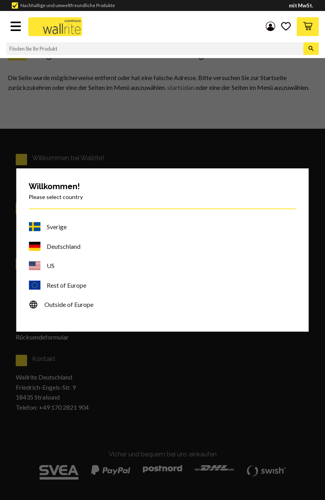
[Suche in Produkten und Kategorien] (154, 48)
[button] (16, 27)
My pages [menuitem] (269, 26)
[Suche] (311, 48)
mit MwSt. (301, 6)
